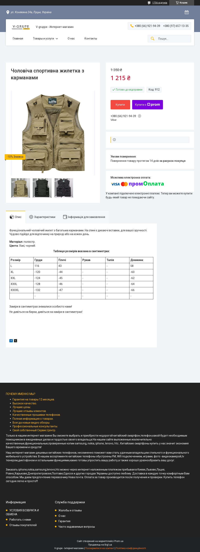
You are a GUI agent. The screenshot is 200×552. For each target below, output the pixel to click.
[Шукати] (152, 39)
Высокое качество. (25, 403)
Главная (18, 38)
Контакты (91, 38)
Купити (120, 104)
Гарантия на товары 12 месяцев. (34, 399)
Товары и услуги (43, 38)
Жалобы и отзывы (70, 510)
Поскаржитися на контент (99, 548)
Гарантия (64, 521)
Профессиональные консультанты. (35, 426)
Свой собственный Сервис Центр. (34, 430)
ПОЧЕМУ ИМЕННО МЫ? (20, 393)
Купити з (147, 104)
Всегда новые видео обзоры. (31, 422)
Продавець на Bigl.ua (100, 544)
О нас (71, 38)
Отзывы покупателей (23, 525)
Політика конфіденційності (131, 548)
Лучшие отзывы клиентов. (29, 411)
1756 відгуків (159, 2)
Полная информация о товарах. (33, 418)
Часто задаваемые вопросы (76, 526)
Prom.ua (118, 541)
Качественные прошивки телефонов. (37, 414)
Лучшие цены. (22, 407)
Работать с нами (20, 519)
